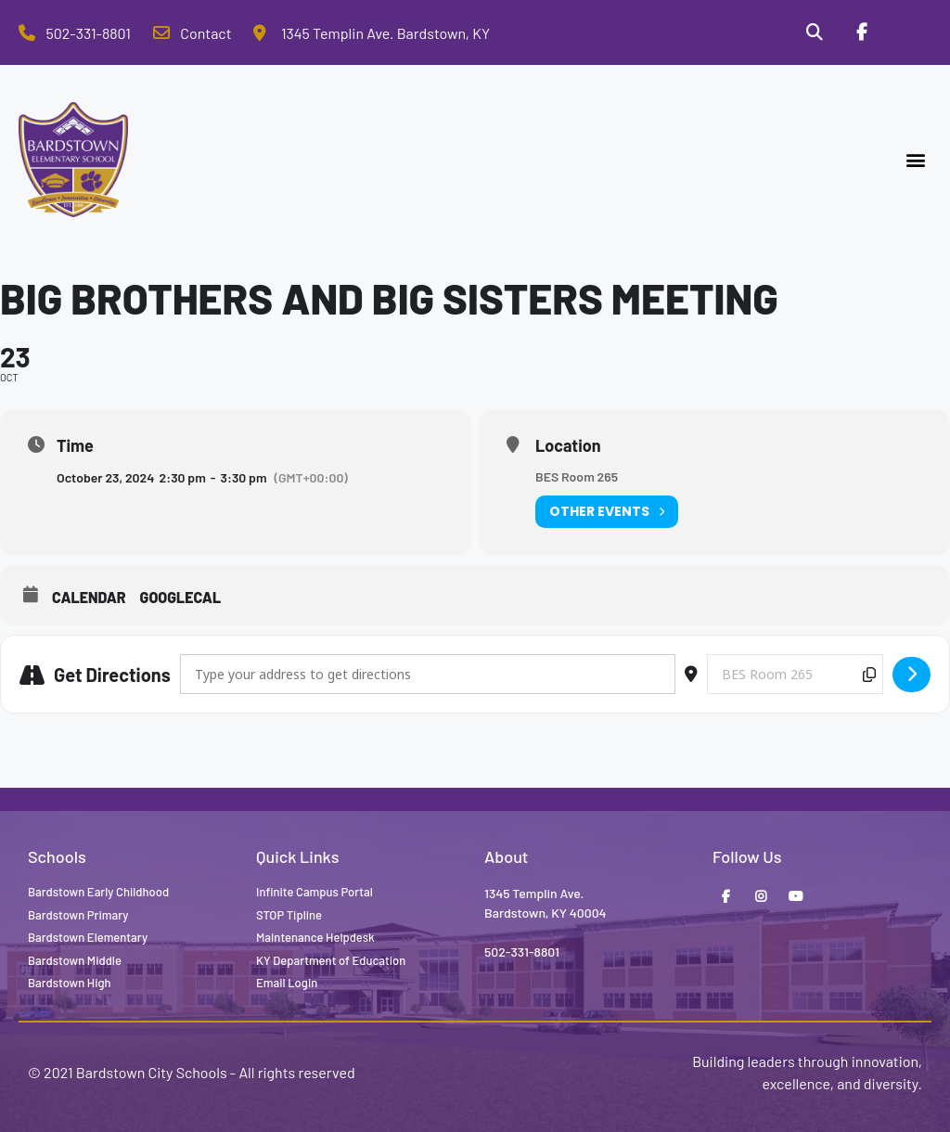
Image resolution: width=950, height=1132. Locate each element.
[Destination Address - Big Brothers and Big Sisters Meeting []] (795, 674)
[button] (916, 160)
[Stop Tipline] (908, 32)
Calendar (89, 597)
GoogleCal (181, 597)
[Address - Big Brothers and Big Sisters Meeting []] (427, 674)
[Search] (814, 32)
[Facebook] (861, 32)
